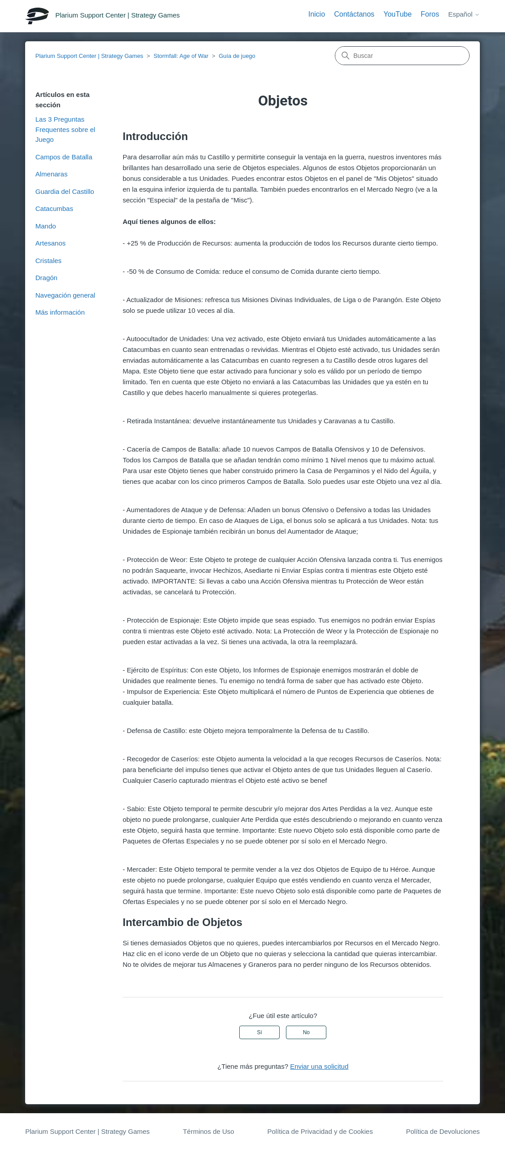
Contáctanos (354, 14)
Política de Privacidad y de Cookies (320, 1131)
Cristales (48, 260)
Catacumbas (54, 208)
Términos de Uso (208, 1131)
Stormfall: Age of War (181, 56)
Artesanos (50, 243)
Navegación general (65, 295)
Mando (45, 226)
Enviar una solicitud (319, 1066)
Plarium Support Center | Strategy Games (89, 56)
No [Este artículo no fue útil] (306, 1032)
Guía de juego (237, 56)
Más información (60, 312)
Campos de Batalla (63, 157)
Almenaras (51, 174)
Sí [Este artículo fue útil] (259, 1032)
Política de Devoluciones (442, 1131)
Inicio (316, 14)
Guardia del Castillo (64, 191)
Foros (430, 14)
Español (463, 14)
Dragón (46, 277)
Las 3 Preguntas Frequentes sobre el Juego (65, 129)
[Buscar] (402, 56)
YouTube (397, 14)
